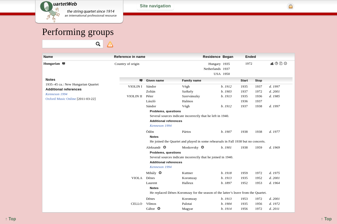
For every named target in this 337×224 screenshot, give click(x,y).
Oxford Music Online (61, 99)
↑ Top (326, 219)
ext (141, 80)
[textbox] (70, 44)
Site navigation (155, 6)
